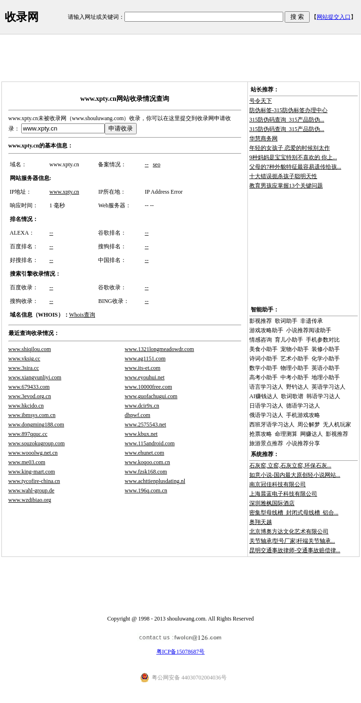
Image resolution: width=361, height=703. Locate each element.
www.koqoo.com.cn (147, 462)
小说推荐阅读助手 (308, 330)
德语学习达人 (303, 405)
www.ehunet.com (144, 453)
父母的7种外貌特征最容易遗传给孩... (295, 166)
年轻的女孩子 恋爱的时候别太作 (289, 148)
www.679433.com (29, 387)
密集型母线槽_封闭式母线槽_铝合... (293, 512)
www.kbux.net (141, 434)
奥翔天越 (260, 522)
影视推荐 (260, 321)
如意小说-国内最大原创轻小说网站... (294, 475)
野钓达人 (297, 387)
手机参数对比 (323, 339)
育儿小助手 (289, 339)
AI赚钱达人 (263, 396)
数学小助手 (263, 368)
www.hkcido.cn (26, 405)
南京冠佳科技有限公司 (277, 484)
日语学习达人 (266, 405)
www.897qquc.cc (28, 434)
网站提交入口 (334, 17)
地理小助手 (326, 377)
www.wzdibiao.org (29, 500)
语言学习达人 (266, 387)
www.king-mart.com (31, 471)
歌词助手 (286, 321)
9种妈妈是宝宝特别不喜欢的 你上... (293, 157)
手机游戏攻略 (303, 415)
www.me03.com (27, 462)
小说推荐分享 (303, 443)
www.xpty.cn (64, 191)
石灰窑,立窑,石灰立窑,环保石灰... (290, 465)
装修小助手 (326, 349)
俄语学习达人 (266, 415)
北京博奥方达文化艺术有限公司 (288, 531)
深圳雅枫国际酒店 (272, 503)
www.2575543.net (145, 424)
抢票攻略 (260, 434)
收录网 (22, 17)
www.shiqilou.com (29, 349)
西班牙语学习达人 (272, 424)
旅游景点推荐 (266, 443)
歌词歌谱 (292, 396)
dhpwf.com (137, 415)
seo (156, 164)
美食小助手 (263, 349)
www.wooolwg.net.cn (33, 453)
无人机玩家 (337, 424)
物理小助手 (294, 368)
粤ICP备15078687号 (180, 651)
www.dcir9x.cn (142, 405)
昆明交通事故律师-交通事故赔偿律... (294, 550)
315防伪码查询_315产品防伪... (286, 119)
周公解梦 (308, 424)
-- (146, 164)
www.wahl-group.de (31, 490)
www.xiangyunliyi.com (35, 377)
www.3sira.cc (23, 368)
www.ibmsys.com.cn (32, 415)
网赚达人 (311, 434)
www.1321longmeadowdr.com (159, 349)
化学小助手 (326, 358)
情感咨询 (260, 339)
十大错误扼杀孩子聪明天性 (283, 176)
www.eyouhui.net (145, 377)
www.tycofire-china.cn (34, 481)
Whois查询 (82, 314)
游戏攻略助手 (266, 330)
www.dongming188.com (36, 424)
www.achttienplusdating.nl (155, 481)
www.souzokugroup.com (36, 443)
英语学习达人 (328, 387)
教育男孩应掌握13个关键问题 (286, 185)
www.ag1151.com (145, 358)
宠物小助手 (294, 349)
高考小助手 (263, 377)
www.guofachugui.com (151, 396)
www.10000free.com (148, 387)
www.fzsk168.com (146, 471)
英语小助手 (326, 368)
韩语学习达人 (323, 396)
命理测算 (286, 434)
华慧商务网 (263, 138)
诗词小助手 (263, 358)
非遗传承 (311, 321)
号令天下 (260, 101)
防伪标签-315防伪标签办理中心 (288, 110)
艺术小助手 (294, 358)
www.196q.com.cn (146, 490)
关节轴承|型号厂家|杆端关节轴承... (292, 541)
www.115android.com (150, 443)
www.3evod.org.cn (29, 396)
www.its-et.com (143, 368)
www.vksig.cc (24, 358)
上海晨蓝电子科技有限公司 (283, 493)
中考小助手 (294, 377)
